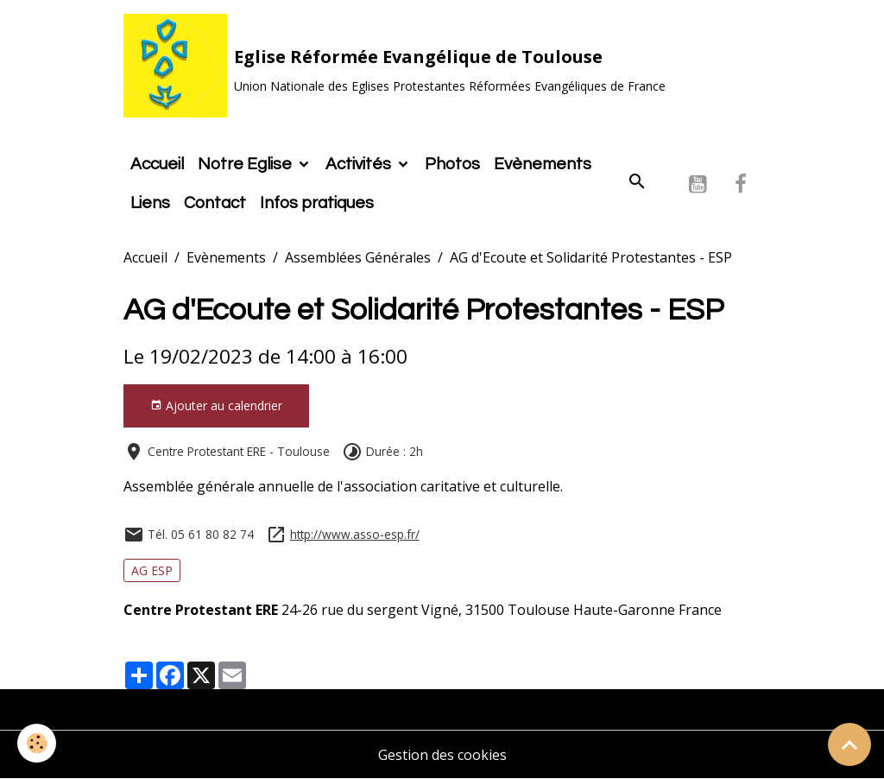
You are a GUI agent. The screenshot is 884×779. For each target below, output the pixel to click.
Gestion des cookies (442, 754)
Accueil (157, 164)
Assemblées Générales (358, 257)
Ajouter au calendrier (216, 405)
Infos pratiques (317, 203)
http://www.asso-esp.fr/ (355, 534)
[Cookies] (36, 743)
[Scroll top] (849, 744)
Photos (452, 164)
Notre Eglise (246, 164)
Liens (150, 203)
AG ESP (152, 570)
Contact (215, 203)
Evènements (542, 164)
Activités (360, 164)
